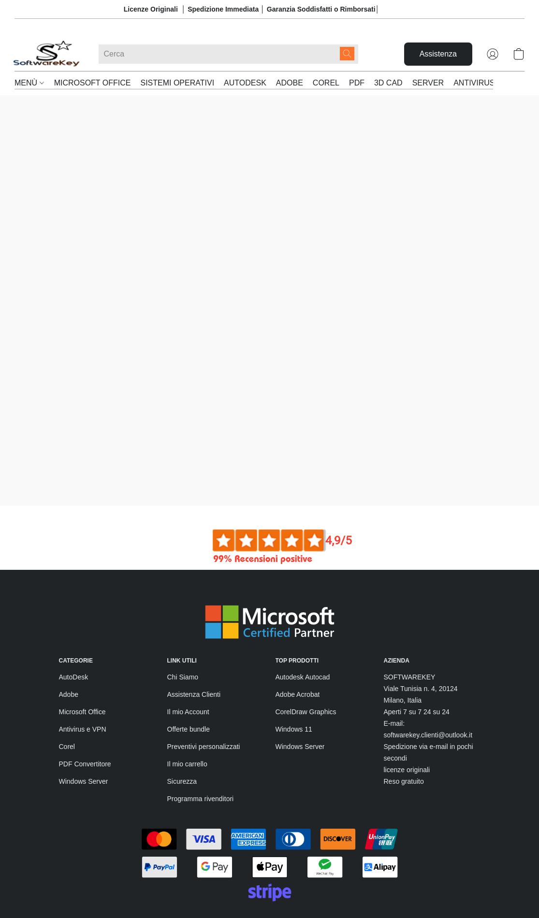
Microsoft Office (82, 647)
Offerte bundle (188, 665)
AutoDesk (73, 613)
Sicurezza (182, 717)
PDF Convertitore (85, 700)
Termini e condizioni (88, 880)
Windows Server (83, 717)
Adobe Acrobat (298, 630)
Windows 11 (294, 665)
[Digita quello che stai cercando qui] (228, 54)
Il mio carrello (187, 700)
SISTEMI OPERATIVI (177, 83)
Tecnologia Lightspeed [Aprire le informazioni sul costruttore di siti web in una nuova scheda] (412, 879)
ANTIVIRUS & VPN (486, 83)
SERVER (428, 83)
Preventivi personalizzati (203, 682)
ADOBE (289, 83)
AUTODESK (245, 83)
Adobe (68, 630)
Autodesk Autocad (303, 613)
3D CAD (388, 83)
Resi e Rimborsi (83, 898)
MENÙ (29, 83)
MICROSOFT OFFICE (92, 83)
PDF (356, 83)
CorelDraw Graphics (306, 647)
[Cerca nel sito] (347, 53)
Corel (67, 682)
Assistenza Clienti (194, 630)
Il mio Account (188, 647)
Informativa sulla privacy (203, 880)
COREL (326, 83)
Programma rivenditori (200, 734)
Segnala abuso (189, 898)
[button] (47, 54)
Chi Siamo (183, 613)
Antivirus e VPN (82, 665)
